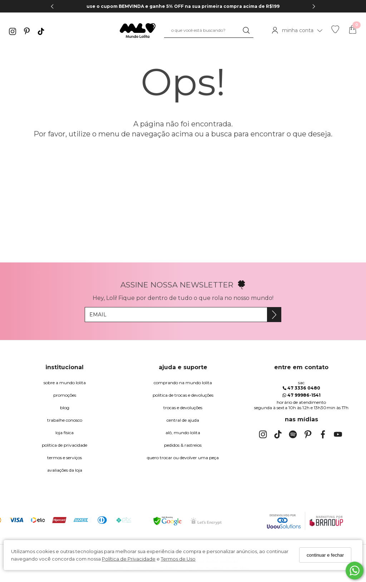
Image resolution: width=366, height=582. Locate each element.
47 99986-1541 (301, 395)
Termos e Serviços (64, 457)
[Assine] (274, 314)
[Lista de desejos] (335, 31)
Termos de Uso (178, 559)
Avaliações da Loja (64, 470)
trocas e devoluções (182, 407)
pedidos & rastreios (183, 445)
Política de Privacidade (128, 559)
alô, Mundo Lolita (182, 432)
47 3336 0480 (301, 388)
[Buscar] (246, 30)
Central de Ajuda (183, 420)
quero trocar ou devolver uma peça (183, 457)
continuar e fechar (325, 555)
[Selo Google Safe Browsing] (167, 521)
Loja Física (64, 432)
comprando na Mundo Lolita (183, 382)
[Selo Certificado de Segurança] (206, 521)
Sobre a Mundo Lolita (65, 382)
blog (64, 407)
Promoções (64, 395)
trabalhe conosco (64, 420)
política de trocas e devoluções (183, 395)
